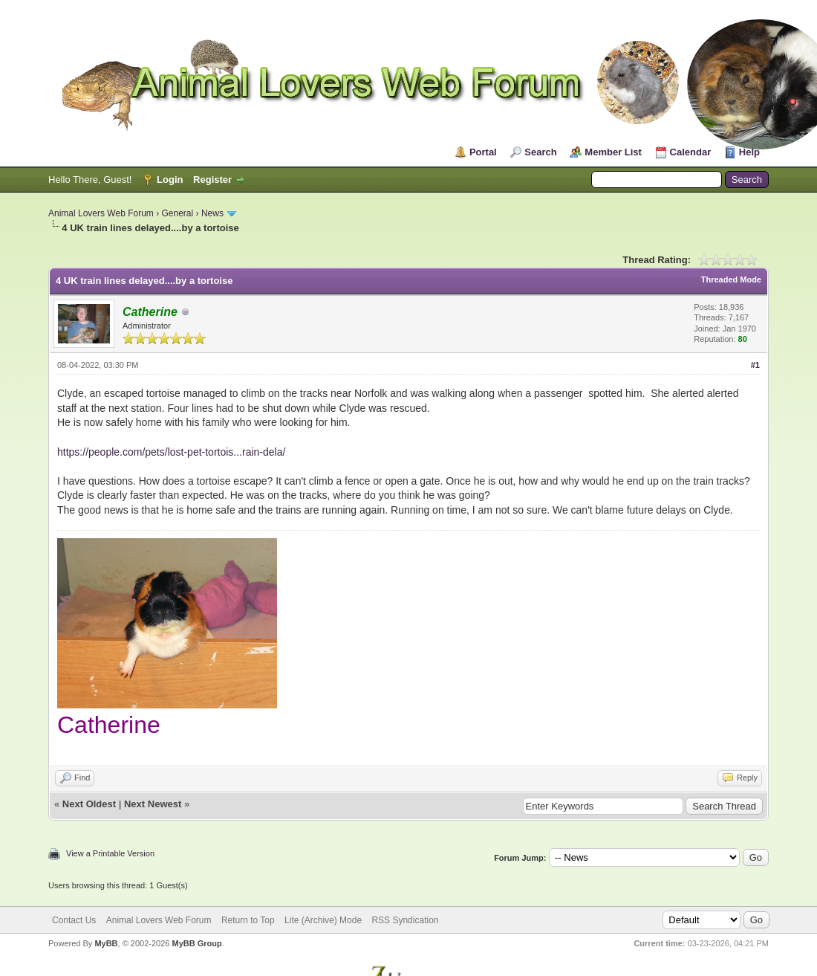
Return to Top (248, 920)
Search (540, 152)
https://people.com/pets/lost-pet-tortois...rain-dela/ (171, 452)
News (212, 213)
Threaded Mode (731, 279)
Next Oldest (89, 803)
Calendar (691, 152)
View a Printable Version (110, 853)
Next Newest (152, 803)
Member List (613, 152)
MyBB (105, 943)
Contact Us (74, 920)
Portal (483, 152)
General (178, 213)
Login (170, 179)
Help (749, 152)
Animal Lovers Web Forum (101, 213)
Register (212, 179)
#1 (755, 365)
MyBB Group (196, 943)
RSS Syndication (404, 920)
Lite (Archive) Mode (323, 920)
